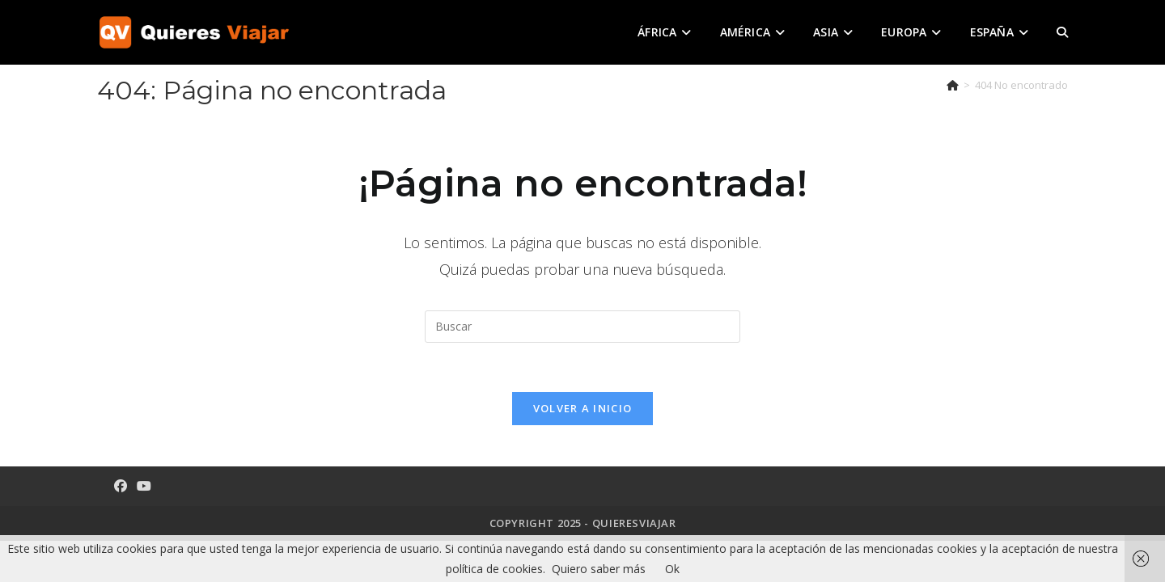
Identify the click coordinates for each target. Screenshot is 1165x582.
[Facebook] (120, 486)
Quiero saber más (599, 568)
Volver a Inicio (583, 408)
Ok (672, 568)
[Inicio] (953, 85)
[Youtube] (144, 486)
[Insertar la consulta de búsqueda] (582, 326)
